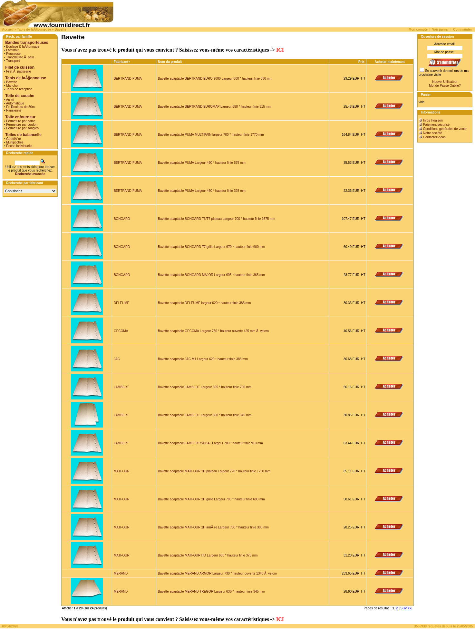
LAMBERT (121, 387)
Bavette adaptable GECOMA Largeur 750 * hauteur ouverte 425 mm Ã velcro (213, 331)
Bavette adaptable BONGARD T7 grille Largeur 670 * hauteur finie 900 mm (211, 247)
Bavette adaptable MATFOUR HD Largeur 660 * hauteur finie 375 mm (207, 555)
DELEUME (121, 303)
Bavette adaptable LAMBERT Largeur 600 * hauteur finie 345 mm (204, 415)
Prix (361, 62)
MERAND (121, 573)
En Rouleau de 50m (20, 107)
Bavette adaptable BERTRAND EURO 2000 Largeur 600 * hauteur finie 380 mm (215, 78)
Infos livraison (433, 120)
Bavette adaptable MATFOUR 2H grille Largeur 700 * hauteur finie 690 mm (211, 499)
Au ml (10, 100)
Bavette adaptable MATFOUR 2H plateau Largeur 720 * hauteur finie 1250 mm (214, 471)
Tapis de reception (19, 89)
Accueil (8, 29)
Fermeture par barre (20, 121)
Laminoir (12, 50)
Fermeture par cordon (21, 124)
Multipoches (14, 142)
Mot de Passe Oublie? (444, 85)
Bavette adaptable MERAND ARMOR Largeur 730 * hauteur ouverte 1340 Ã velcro (217, 573)
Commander (462, 29)
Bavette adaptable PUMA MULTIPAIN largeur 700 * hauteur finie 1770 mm (211, 134)
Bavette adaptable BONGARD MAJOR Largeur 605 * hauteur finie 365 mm (211, 275)
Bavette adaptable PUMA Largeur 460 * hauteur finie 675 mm (202, 162)
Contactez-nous (434, 137)
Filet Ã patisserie (18, 71)
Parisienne (13, 110)
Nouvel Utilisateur (444, 82)
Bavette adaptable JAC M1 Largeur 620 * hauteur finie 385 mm (203, 359)
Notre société (432, 133)
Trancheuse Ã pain (20, 57)
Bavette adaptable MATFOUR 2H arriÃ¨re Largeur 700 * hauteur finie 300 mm (213, 527)
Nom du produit (170, 62)
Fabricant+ (122, 62)
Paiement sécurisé (436, 124)
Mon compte (418, 29)
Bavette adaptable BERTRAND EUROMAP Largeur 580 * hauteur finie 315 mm (214, 106)
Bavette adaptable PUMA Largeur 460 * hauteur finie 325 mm (202, 190)
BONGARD (122, 219)
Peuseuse (13, 53)
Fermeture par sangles (22, 128)
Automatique (15, 103)
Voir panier (440, 29)
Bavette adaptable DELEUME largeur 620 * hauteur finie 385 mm (204, 303)
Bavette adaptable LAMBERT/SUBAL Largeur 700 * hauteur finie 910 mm (210, 443)
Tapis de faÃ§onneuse (34, 29)
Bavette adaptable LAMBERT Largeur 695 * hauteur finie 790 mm (204, 387)
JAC (117, 359)
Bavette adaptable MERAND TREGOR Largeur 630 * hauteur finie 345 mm (211, 591)
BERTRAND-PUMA (128, 78)
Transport (13, 61)
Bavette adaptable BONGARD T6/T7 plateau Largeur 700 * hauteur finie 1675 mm (216, 219)
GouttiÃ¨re (13, 139)
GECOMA (121, 331)
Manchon (12, 85)
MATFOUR (122, 471)
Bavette (60, 29)
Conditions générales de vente (445, 129)
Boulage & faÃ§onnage (22, 46)
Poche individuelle (19, 146)
